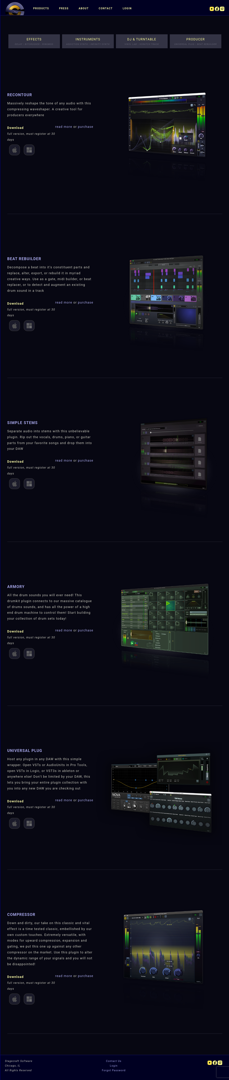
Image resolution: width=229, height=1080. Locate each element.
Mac (14, 150)
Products (41, 8)
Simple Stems (22, 422)
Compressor (21, 914)
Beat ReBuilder (24, 259)
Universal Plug (24, 750)
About (84, 8)
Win (29, 150)
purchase (85, 127)
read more (64, 127)
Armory (16, 586)
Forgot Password (114, 1070)
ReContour (19, 95)
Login (127, 8)
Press (64, 8)
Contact (106, 8)
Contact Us (114, 1061)
